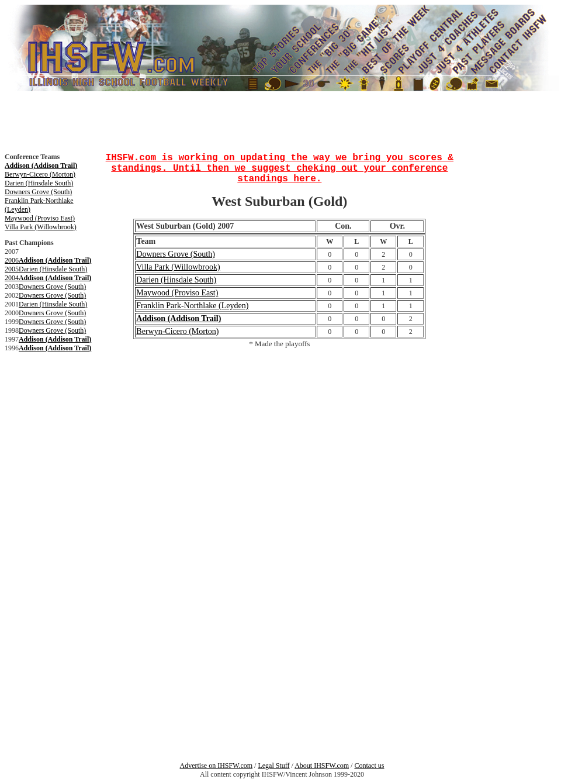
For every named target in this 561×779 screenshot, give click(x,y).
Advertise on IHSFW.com (216, 765)
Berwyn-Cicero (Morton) (40, 174)
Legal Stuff (273, 765)
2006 (12, 260)
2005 (12, 269)
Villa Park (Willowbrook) (41, 227)
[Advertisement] (40, 401)
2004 (12, 278)
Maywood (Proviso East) (40, 218)
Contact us (369, 765)
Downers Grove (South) (38, 192)
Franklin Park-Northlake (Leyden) (192, 305)
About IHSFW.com (322, 765)
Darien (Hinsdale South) (39, 183)
